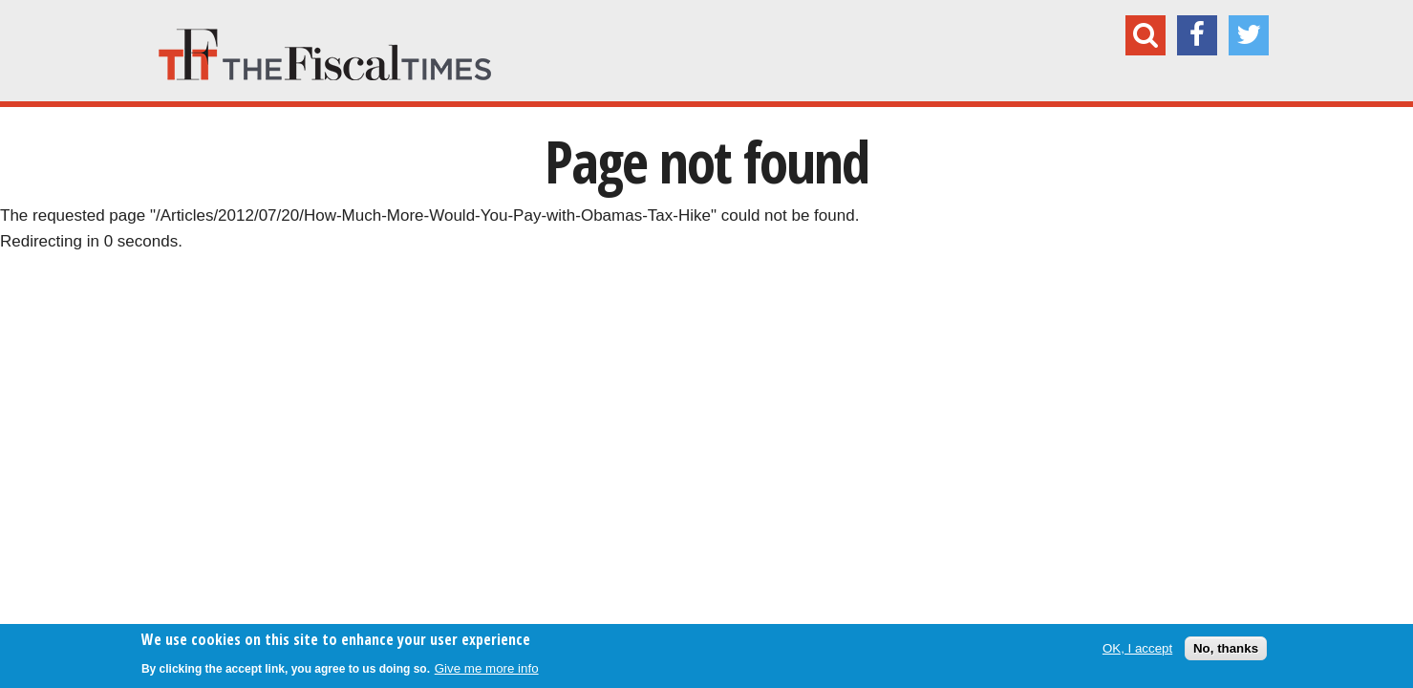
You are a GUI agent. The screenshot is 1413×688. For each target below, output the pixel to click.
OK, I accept (1137, 648)
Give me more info (487, 668)
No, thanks (1225, 648)
